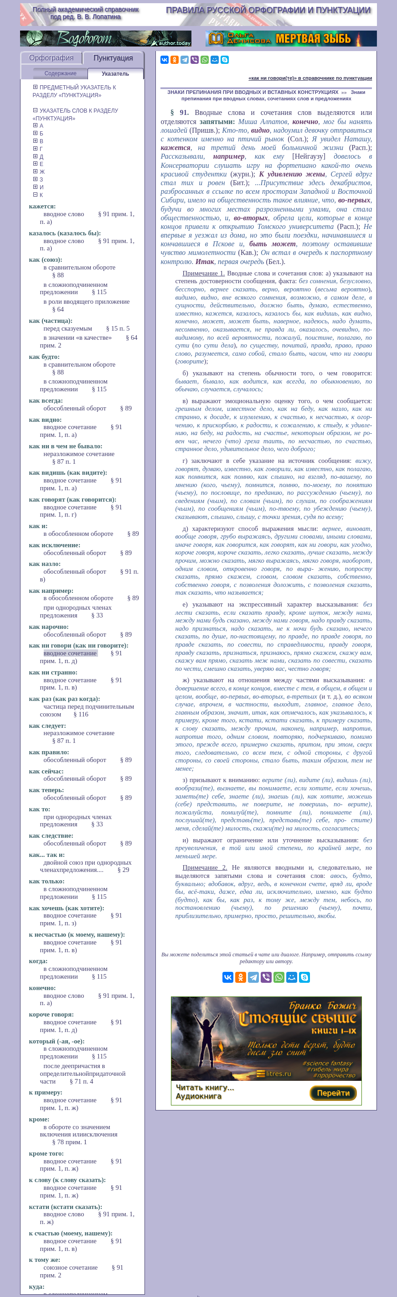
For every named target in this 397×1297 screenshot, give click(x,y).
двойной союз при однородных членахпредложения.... (86, 866)
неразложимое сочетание (79, 453)
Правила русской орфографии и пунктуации (268, 10)
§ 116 (80, 714)
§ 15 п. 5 (118, 328)
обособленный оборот (76, 408)
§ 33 (97, 615)
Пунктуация (113, 58)
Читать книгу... (205, 1087)
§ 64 (58, 309)
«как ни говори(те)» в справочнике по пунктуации (310, 78)
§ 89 (126, 408)
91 (183, 112)
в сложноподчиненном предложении (74, 288)
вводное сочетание (71, 427)
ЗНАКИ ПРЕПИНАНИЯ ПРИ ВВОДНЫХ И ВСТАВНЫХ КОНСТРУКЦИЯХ (252, 92)
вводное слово (65, 214)
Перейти (333, 1093)
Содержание (61, 73)
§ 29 (123, 869)
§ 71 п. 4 (81, 1081)
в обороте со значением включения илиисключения (79, 1130)
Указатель (115, 74)
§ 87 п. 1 (64, 461)
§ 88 (58, 275)
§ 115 (99, 292)
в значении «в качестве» (78, 337)
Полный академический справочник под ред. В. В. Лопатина (85, 12)
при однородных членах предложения (76, 611)
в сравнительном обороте (80, 267)
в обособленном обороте (79, 533)
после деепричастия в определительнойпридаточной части (83, 1073)
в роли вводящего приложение (87, 301)
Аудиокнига (199, 1096)
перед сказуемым (69, 328)
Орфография (51, 58)
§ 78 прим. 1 (69, 1142)
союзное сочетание (71, 1267)
